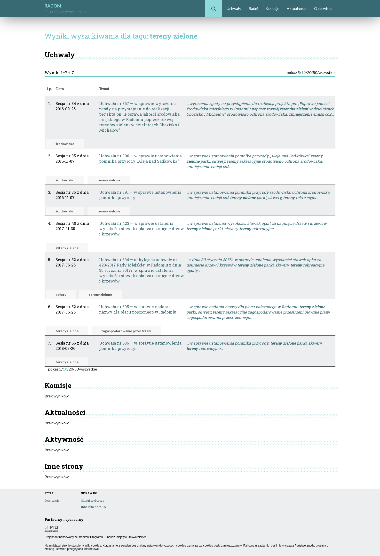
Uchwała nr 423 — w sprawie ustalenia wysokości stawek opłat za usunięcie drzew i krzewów (141, 228)
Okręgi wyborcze (92, 500)
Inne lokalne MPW (93, 507)
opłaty (60, 294)
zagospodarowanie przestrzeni (126, 331)
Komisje (272, 8)
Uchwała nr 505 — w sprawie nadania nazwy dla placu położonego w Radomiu (137, 309)
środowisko (64, 144)
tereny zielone (108, 180)
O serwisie (323, 8)
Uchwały (233, 8)
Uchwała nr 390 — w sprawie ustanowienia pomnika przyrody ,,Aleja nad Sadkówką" (140, 158)
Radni (253, 8)
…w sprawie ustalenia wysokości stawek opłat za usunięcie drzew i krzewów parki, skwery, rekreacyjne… (256, 226)
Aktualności (297, 8)
